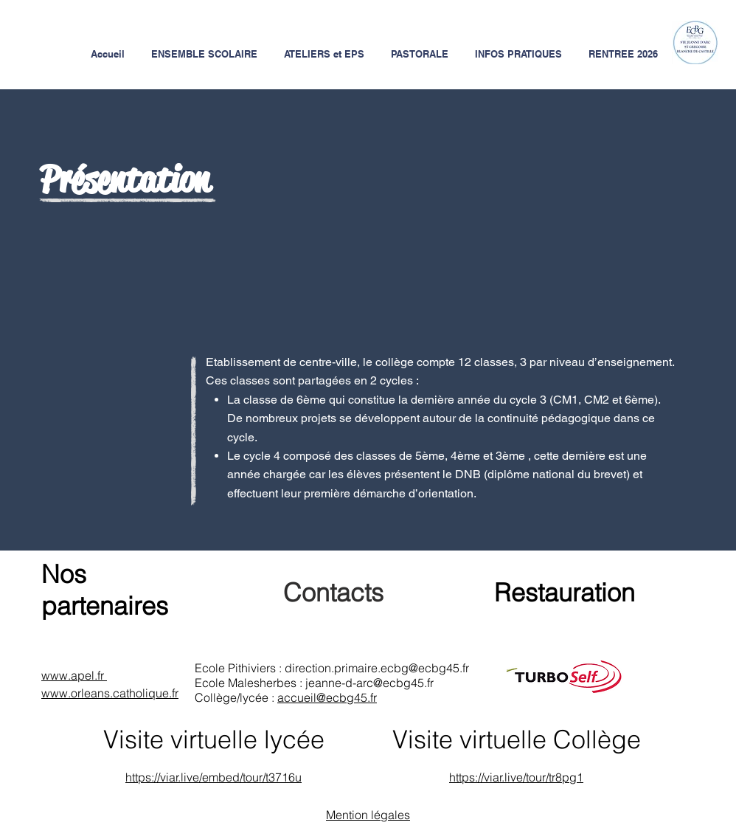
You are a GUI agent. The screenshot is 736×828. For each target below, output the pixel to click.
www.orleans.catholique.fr (109, 693)
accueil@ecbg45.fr (327, 697)
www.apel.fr (74, 675)
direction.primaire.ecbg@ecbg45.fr (377, 667)
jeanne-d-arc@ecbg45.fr (369, 682)
